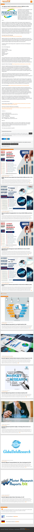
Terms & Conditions (11, 529)
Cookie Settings (27, 529)
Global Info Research (4, 461)
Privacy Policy (6, 529)
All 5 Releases (4, 293)
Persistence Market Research (11, 8)
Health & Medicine (7, 390)
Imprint (3, 529)
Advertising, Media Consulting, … (9, 175)
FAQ (1, 529)
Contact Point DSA (16, 529)
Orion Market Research (5, 391)
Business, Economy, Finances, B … (9, 322)
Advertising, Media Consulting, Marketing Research (15, 7)
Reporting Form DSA (22, 529)
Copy (30, 133)
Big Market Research (4, 425)
